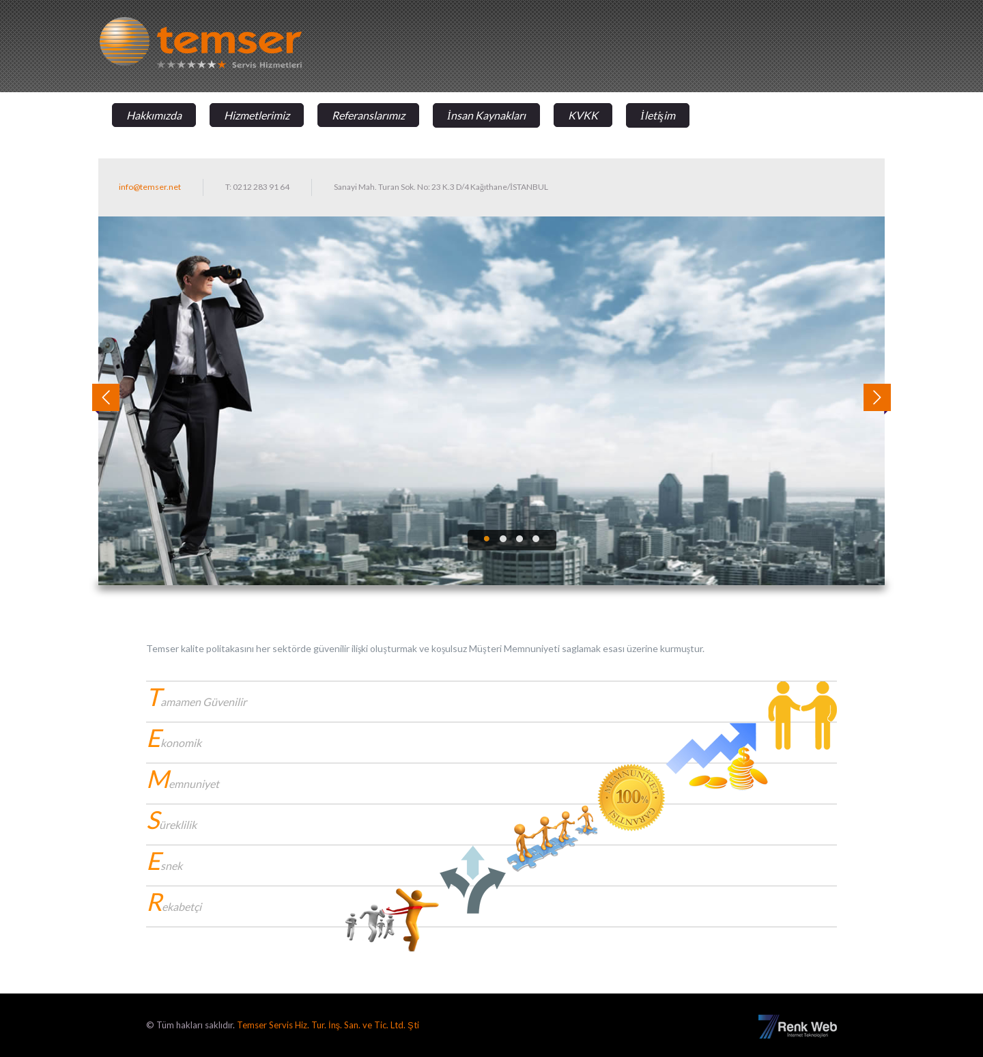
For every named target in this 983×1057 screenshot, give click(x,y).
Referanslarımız (368, 115)
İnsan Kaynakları (486, 115)
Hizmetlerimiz (256, 115)
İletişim (657, 115)
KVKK (583, 115)
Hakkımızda (154, 115)
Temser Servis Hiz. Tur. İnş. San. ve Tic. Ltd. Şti (328, 1024)
